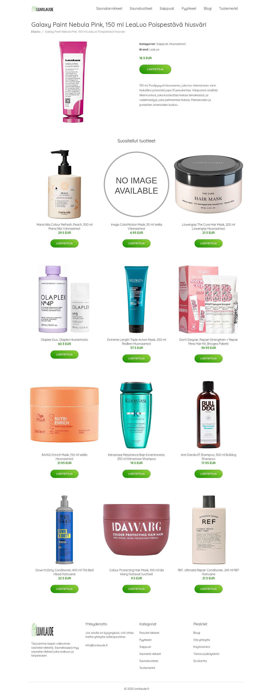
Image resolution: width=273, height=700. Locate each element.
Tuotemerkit (228, 11)
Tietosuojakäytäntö (206, 658)
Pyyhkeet (189, 11)
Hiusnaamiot (177, 48)
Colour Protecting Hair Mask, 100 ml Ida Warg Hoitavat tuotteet (136, 577)
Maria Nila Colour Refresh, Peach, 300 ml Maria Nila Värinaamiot (65, 231)
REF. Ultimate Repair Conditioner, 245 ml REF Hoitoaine (208, 577)
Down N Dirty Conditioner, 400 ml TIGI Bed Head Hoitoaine (64, 577)
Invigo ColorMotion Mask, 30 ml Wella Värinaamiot (136, 231)
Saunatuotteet (141, 11)
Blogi (208, 11)
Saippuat (167, 11)
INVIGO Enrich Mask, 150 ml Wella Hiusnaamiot (64, 462)
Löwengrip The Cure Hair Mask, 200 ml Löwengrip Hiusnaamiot (208, 231)
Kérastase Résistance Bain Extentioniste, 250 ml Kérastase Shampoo (136, 462)
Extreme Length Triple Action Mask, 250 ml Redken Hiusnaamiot (136, 346)
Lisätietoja (155, 74)
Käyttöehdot (201, 651)
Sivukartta (200, 665)
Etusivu (35, 36)
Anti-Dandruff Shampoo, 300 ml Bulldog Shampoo (208, 462)
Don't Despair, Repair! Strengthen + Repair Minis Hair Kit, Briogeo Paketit (208, 346)
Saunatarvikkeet (109, 11)
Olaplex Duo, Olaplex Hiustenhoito (64, 344)
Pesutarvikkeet (149, 637)
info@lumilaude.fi (96, 650)
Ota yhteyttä (201, 644)
